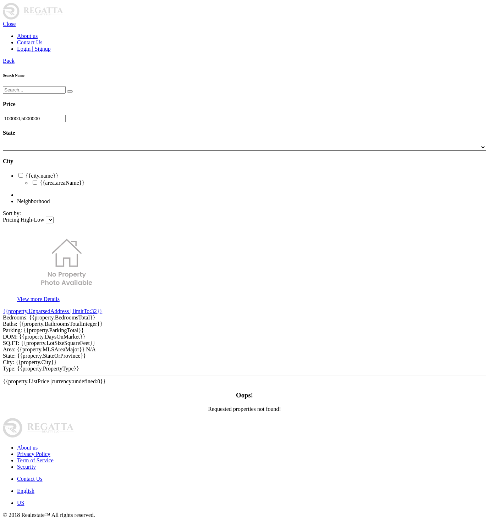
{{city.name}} (42, 176)
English (25, 491)
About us (27, 36)
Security (26, 467)
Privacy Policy (33, 454)
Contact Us (30, 42)
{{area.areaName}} (62, 183)
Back (9, 61)
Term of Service (35, 460)
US (20, 503)
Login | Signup (34, 49)
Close (9, 24)
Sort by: (12, 213)
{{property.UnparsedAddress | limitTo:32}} (52, 311)
